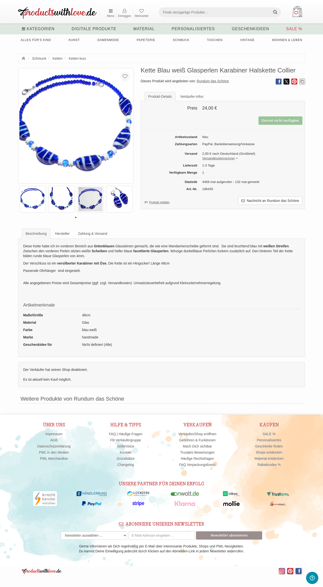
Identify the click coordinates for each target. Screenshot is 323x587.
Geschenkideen (250, 29)
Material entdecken (269, 459)
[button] (218, 158)
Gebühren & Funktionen (197, 440)
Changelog (125, 465)
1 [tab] (75, 217)
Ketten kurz (77, 58)
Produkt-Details (160, 96)
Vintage (247, 40)
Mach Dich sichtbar (197, 446)
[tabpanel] (32, 199)
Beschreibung (36, 234)
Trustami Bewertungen (197, 452)
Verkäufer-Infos (191, 96)
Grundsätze (125, 459)
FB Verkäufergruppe (125, 440)
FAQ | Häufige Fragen (125, 434)
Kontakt (125, 452)
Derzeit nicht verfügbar (280, 121)
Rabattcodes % (269, 465)
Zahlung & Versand (92, 234)
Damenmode (108, 40)
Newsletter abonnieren (229, 535)
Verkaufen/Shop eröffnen (197, 434)
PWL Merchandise (54, 459)
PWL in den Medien (54, 452)
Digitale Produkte (94, 29)
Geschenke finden (269, 446)
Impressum (53, 434)
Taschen (214, 40)
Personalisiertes (193, 29)
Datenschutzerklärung (54, 446)
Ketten (57, 58)
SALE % (294, 29)
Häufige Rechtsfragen (197, 459)
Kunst (74, 40)
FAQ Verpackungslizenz (197, 465)
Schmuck (181, 40)
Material (144, 29)
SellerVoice (125, 446)
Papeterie (146, 40)
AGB (54, 440)
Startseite (24, 58)
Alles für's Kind (36, 40)
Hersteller (62, 234)
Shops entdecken (269, 452)
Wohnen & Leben (287, 40)
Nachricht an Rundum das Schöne (270, 201)
